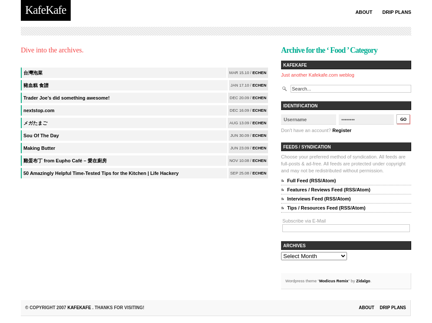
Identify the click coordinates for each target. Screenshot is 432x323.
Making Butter (39, 148)
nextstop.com (39, 110)
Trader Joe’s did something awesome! (66, 97)
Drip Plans (397, 12)
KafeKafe (79, 307)
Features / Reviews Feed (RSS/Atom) (328, 189)
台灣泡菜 (33, 72)
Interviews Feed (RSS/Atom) (319, 198)
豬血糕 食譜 (36, 85)
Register (341, 130)
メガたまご (35, 123)
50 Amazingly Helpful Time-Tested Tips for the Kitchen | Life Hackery (101, 173)
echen (259, 73)
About (363, 12)
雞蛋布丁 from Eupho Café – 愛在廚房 (65, 160)
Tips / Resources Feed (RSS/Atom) (326, 207)
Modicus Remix (333, 281)
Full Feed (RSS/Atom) (311, 180)
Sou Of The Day (41, 135)
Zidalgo (363, 281)
